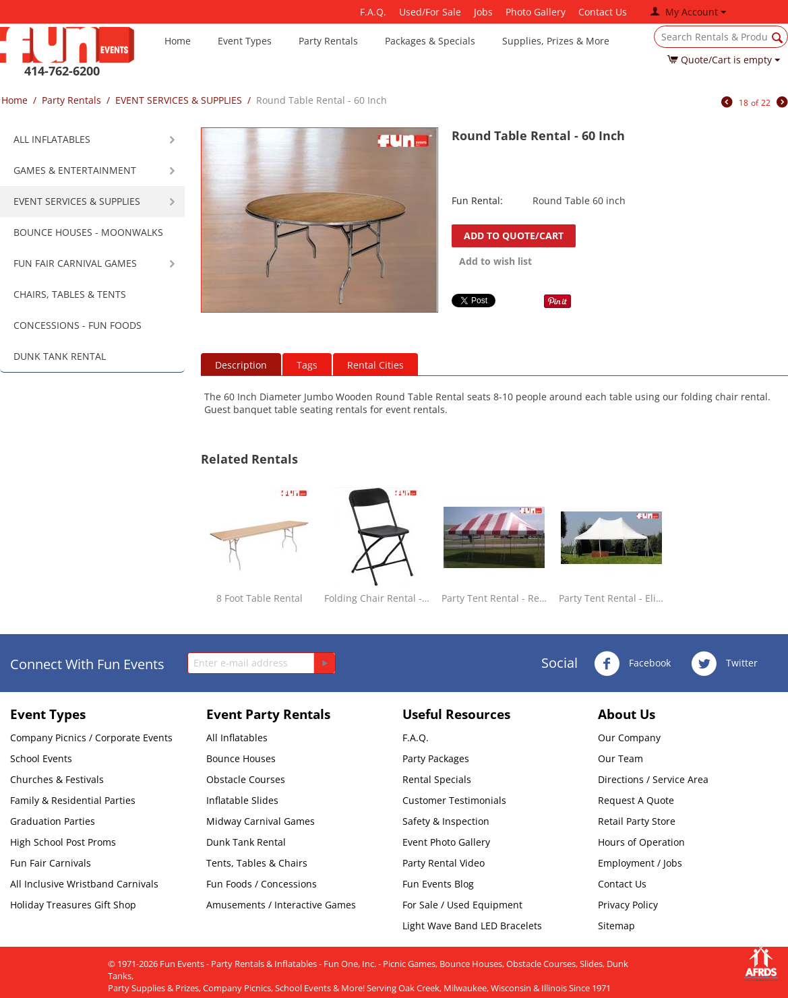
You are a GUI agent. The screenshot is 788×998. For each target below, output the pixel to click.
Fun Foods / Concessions (261, 883)
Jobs (483, 11)
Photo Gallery (536, 11)
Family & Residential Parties (72, 800)
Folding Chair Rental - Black (377, 598)
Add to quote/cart (514, 235)
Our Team (620, 758)
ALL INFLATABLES (51, 139)
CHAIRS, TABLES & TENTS (69, 294)
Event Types (245, 40)
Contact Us (602, 11)
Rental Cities (375, 364)
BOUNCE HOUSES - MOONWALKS (88, 232)
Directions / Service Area (653, 779)
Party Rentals (328, 40)
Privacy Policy (628, 904)
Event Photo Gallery (446, 842)
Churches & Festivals (57, 779)
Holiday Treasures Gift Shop (73, 904)
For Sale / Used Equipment (462, 904)
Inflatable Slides (242, 800)
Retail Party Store (636, 821)
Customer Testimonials (454, 800)
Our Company (629, 737)
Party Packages (435, 758)
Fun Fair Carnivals (50, 862)
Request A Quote (636, 800)
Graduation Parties (52, 821)
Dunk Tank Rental (246, 842)
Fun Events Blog (438, 883)
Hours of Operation (641, 842)
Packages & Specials (430, 40)
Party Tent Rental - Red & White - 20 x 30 (494, 598)
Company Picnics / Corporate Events (91, 737)
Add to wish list (495, 261)
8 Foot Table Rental (259, 598)
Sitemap (616, 925)
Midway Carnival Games (260, 821)
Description (241, 364)
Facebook (632, 664)
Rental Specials (436, 779)
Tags (307, 364)
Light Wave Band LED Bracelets (472, 925)
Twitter (724, 664)
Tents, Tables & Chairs (256, 862)
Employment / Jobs (640, 862)
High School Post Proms (63, 842)
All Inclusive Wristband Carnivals (84, 883)
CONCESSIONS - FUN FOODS (77, 325)
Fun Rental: (477, 200)
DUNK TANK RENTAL (59, 356)
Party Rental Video (443, 862)
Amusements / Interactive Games (281, 904)
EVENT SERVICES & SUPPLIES (178, 100)
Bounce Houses (241, 758)
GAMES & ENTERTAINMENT (74, 170)
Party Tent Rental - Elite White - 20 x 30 (612, 598)
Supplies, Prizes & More (555, 40)
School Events (41, 758)
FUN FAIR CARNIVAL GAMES (75, 263)
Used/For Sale (430, 11)
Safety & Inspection (445, 821)
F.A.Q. (373, 11)
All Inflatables (237, 737)
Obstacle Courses (245, 779)
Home (177, 40)
